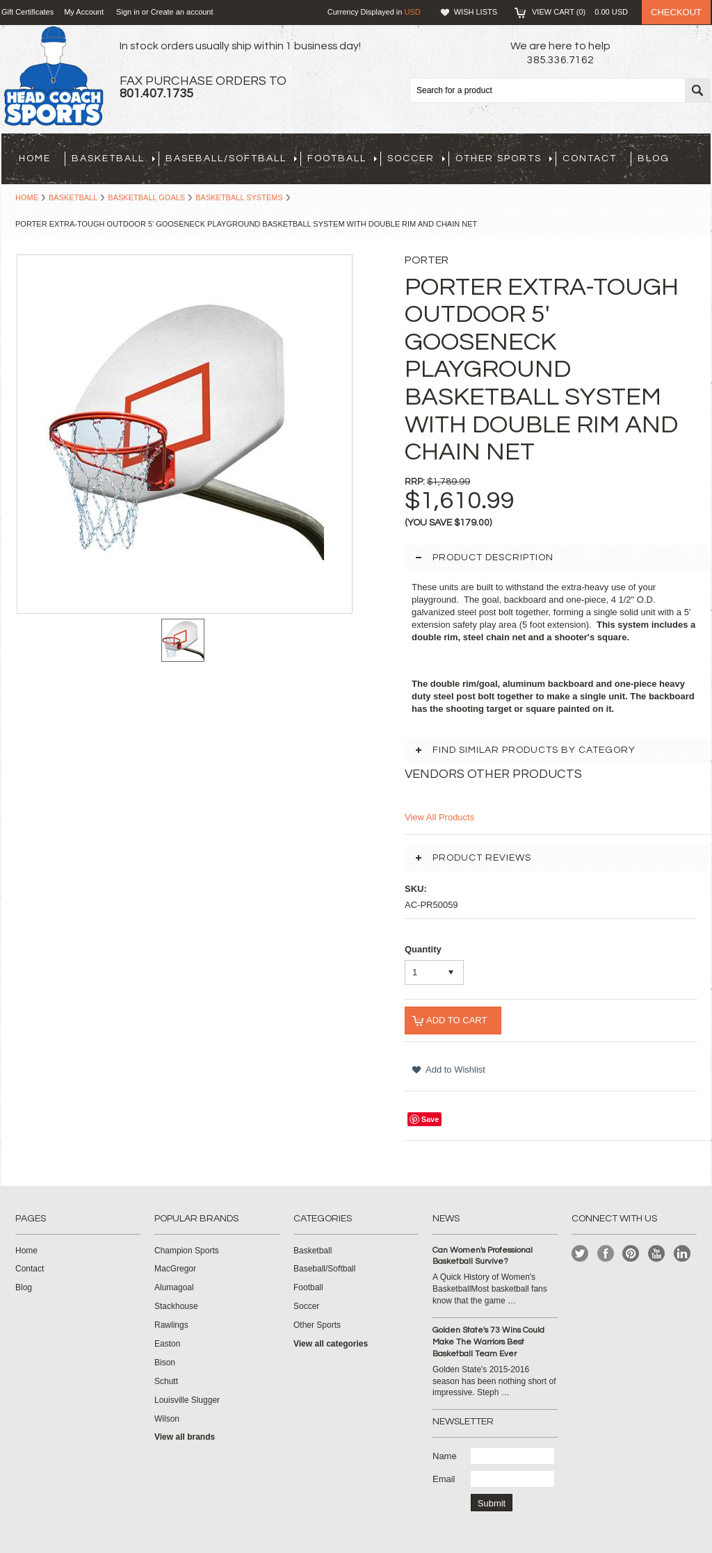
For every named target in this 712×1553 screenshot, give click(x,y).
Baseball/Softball (231, 158)
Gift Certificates (27, 12)
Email (443, 1479)
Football (342, 158)
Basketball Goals (146, 197)
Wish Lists (475, 12)
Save (430, 1119)
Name (444, 1456)
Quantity (423, 949)
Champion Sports (186, 1250)
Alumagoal (174, 1287)
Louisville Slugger (187, 1400)
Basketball (113, 158)
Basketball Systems (239, 197)
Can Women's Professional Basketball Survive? (482, 1256)
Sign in (128, 12)
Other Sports (503, 158)
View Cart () (580, 12)
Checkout (676, 12)
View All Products (439, 817)
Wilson (166, 1419)
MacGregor (175, 1269)
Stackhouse (176, 1306)
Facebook (606, 1253)
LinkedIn (682, 1253)
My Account (84, 12)
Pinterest (631, 1253)
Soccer (416, 158)
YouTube (656, 1253)
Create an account (182, 12)
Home (26, 197)
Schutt (166, 1381)
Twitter (580, 1253)
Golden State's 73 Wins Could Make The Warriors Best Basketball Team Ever (488, 1342)
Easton (167, 1344)
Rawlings (171, 1325)
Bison (164, 1362)
